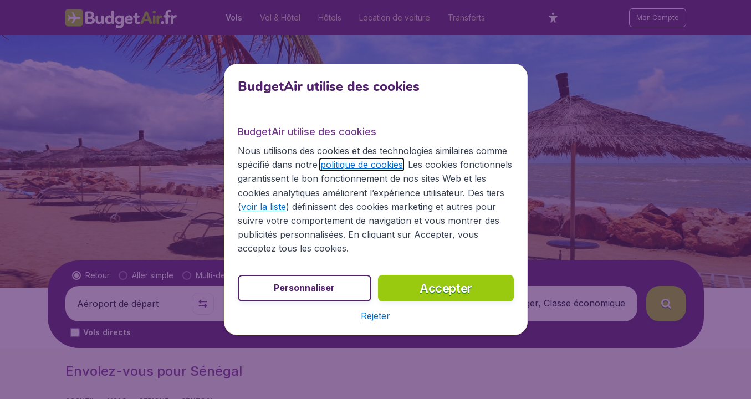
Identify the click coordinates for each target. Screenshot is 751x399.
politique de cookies (361, 164)
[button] (375, 315)
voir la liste (263, 206)
